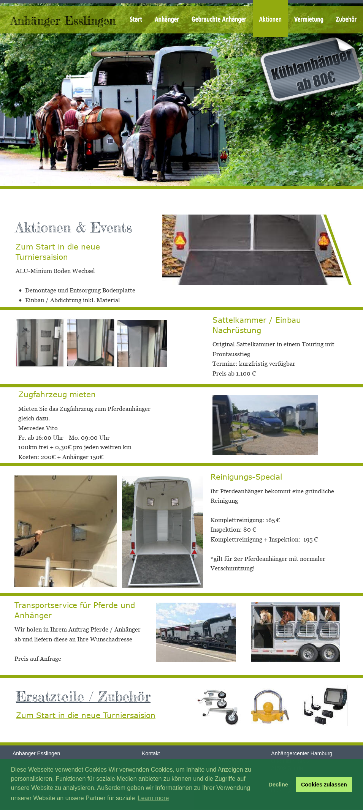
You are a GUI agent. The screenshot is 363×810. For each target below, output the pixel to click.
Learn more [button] (153, 798)
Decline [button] (278, 785)
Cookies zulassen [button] (324, 785)
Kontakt (151, 753)
